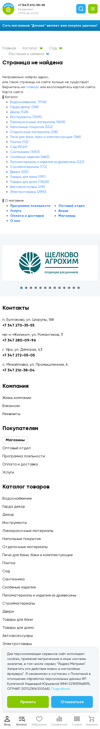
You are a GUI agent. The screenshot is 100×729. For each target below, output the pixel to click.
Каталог (33, 48)
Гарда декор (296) (24, 107)
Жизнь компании (16, 397)
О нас (15, 221)
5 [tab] (40, 288)
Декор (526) (19, 112)
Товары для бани (17, 619)
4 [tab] (36, 288)
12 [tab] (74, 288)
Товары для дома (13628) (29, 182)
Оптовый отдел (71, 206)
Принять (28, 702)
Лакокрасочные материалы (27, 530)
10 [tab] (64, 288)
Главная (9, 48)
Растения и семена (29, 54)
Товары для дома (18, 627)
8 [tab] (55, 288)
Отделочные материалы (25, 546)
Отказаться (72, 702)
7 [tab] (50, 288)
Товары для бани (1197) (27, 177)
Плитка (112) (19, 142)
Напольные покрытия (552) (31, 127)
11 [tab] (69, 288)
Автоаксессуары (17, 635)
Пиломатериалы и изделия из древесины (39, 595)
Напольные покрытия (21, 538)
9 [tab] (59, 288)
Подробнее (60, 689)
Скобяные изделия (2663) (30, 157)
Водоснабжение (17, 498)
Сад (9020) (18, 147)
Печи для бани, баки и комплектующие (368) (45, 137)
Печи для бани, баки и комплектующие (37, 555)
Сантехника (13, 579)
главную (32, 87)
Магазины (66, 216)
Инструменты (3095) (26, 117)
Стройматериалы (18, 603)
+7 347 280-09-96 (19, 340)
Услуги (15, 211)
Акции (63, 211)
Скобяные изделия (19, 587)
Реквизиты (11, 414)
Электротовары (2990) (28, 192)
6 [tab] (45, 288)
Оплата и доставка (27, 216)
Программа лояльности (30, 206)
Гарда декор (13, 506)
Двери (8, 611)
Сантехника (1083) (25, 152)
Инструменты (14, 522)
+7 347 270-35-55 (18, 325)
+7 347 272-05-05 (18, 355)
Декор (8, 514)
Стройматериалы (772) (28, 167)
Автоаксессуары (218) (27, 187)
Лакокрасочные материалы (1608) (37, 122)
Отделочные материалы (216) (34, 132)
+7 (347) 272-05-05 (31, 5)
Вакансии (11, 405)
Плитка (8, 563)
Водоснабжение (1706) (28, 102)
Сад (55, 48)
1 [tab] (21, 288)
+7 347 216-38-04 (18, 370)
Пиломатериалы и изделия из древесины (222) (47, 162)
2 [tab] (26, 288)
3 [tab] (31, 288)
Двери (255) (19, 172)
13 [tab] (78, 288)
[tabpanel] (50, 263)
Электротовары (17, 643)
